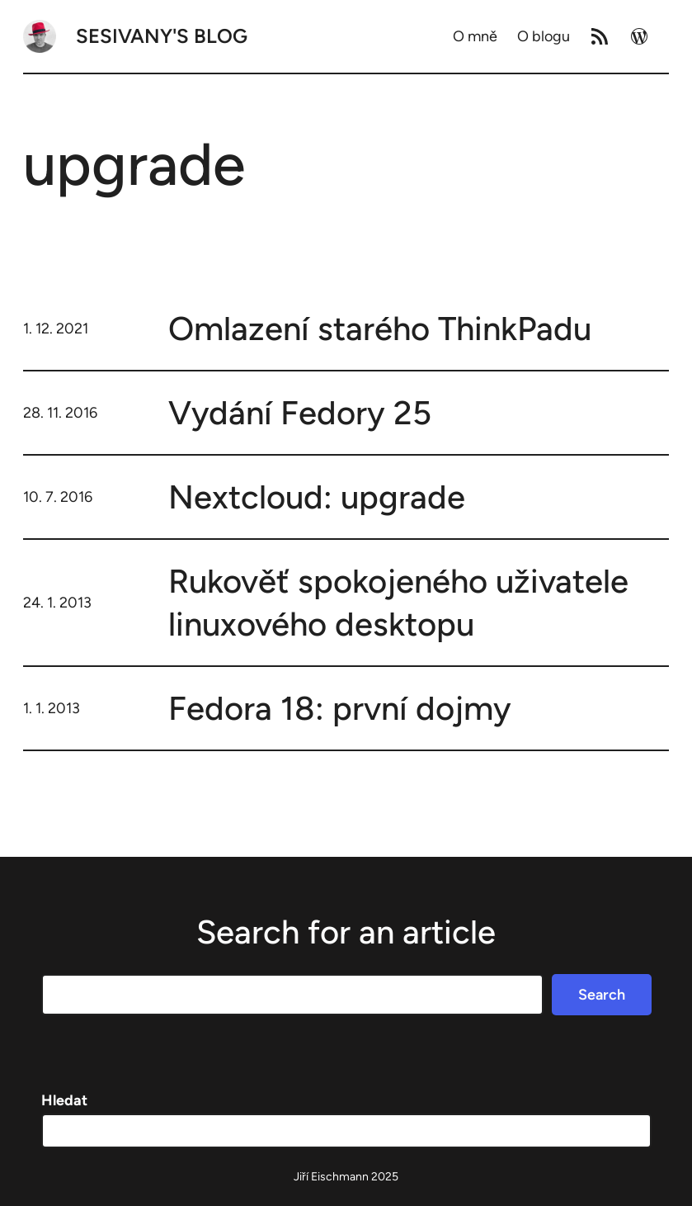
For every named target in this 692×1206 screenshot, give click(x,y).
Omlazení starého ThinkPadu (379, 328)
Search (601, 995)
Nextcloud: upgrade (316, 497)
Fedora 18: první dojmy (339, 708)
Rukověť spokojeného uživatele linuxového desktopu (398, 602)
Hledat (64, 1100)
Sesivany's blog (161, 36)
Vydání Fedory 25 (299, 413)
